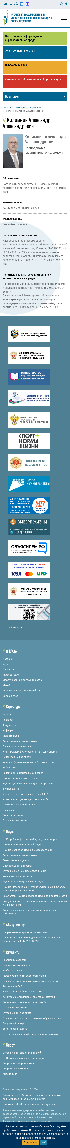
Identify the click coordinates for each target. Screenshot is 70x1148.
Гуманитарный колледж (17, 756)
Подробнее (30, 1142)
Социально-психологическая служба (24, 1002)
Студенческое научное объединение (24, 870)
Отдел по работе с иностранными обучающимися (32, 1018)
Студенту (12, 952)
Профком (8, 810)
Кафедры (8, 730)
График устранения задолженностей (24, 975)
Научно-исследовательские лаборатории (27, 849)
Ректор (7, 714)
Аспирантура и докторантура (20, 741)
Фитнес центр (11, 788)
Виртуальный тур (16, 65)
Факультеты (10, 725)
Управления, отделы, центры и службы (26, 799)
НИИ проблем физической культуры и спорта (30, 751)
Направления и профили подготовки (25, 932)
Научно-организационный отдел (22, 844)
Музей (6, 685)
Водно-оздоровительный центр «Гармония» (29, 783)
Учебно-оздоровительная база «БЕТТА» (26, 794)
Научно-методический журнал (20, 778)
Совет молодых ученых (17, 860)
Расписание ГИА (12, 986)
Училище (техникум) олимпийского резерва (29, 762)
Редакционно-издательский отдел (23, 772)
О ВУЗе (11, 651)
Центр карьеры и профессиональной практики (31, 1034)
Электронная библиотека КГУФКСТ (24, 991)
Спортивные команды (16, 1068)
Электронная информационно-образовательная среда (24, 38)
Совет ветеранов (13, 815)
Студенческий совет (15, 820)
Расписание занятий (15, 959)
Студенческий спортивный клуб (22, 1052)
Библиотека (9, 767)
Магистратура (11, 735)
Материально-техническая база (21, 690)
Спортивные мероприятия (18, 1063)
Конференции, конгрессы (18, 876)
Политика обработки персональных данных (29, 1104)
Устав (6, 664)
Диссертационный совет (17, 746)
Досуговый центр (13, 1023)
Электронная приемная (20, 50)
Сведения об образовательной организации (33, 79)
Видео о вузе (10, 696)
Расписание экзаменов (17, 965)
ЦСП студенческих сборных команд (24, 1058)
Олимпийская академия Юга (19, 804)
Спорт (10, 1045)
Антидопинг (10, 1073)
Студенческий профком (17, 1012)
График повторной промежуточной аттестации (30, 981)
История (8, 658)
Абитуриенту (15, 924)
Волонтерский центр (15, 1028)
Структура (13, 707)
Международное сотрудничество (22, 679)
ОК (44, 1142)
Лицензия (8, 669)
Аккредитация (11, 674)
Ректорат (8, 719)
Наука (10, 831)
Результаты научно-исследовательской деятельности (35, 895)
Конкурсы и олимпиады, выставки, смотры (29, 997)
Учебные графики (13, 970)
